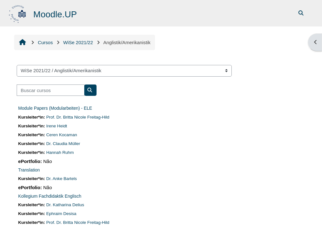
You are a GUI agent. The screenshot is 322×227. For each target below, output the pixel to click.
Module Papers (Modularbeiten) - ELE (55, 108)
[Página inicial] (18, 12)
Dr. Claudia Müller (63, 143)
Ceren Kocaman (61, 134)
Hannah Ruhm (60, 152)
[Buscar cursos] (51, 90)
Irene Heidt (56, 126)
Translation (29, 169)
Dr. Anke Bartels (61, 178)
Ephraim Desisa (61, 213)
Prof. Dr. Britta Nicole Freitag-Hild (77, 117)
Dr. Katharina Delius (65, 204)
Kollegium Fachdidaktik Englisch (49, 196)
